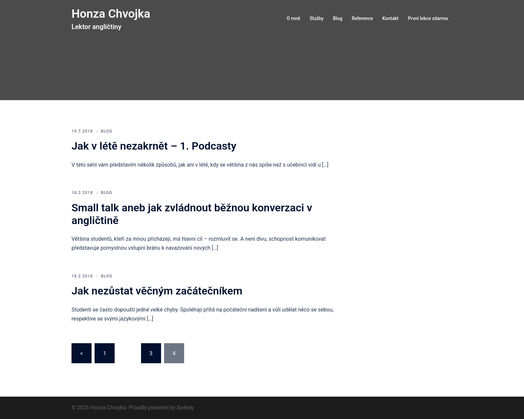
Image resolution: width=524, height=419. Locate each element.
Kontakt (390, 18)
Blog (337, 18)
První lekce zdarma (428, 18)
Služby (317, 18)
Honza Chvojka (112, 14)
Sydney (185, 407)
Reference (362, 18)
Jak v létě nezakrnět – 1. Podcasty (154, 146)
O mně (293, 18)
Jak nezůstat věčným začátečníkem (157, 290)
